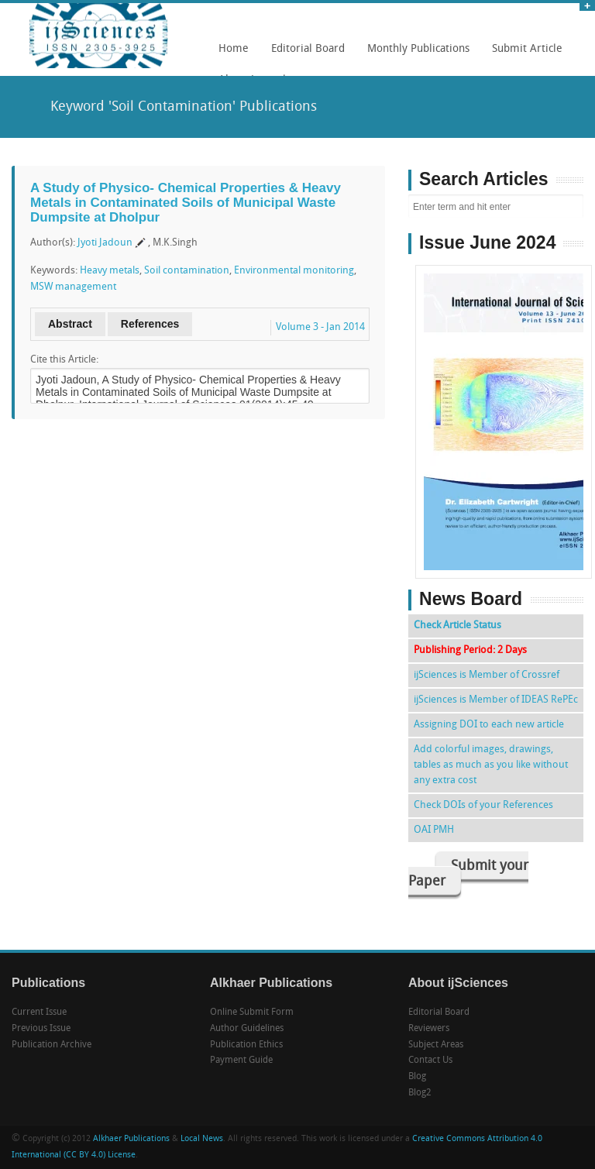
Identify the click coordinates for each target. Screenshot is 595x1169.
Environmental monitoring (294, 271)
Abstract (70, 324)
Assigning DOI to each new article (489, 725)
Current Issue (39, 1012)
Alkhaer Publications (131, 1139)
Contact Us (430, 1060)
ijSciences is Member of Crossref (486, 675)
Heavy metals (109, 271)
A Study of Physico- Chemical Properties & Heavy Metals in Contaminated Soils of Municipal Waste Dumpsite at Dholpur (185, 202)
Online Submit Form (252, 1012)
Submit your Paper (468, 874)
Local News (202, 1139)
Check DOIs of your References (483, 805)
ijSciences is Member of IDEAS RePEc (496, 700)
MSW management (73, 287)
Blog (417, 1076)
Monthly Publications (414, 54)
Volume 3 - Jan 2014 (320, 327)
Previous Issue (41, 1028)
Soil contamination (186, 271)
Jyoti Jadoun (104, 243)
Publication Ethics (246, 1045)
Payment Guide (241, 1060)
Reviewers (428, 1028)
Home (233, 49)
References (150, 324)
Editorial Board (304, 54)
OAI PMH (434, 830)
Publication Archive (51, 1045)
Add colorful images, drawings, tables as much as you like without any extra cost (491, 765)
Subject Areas (435, 1045)
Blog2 (420, 1093)
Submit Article (523, 54)
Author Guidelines (247, 1028)
